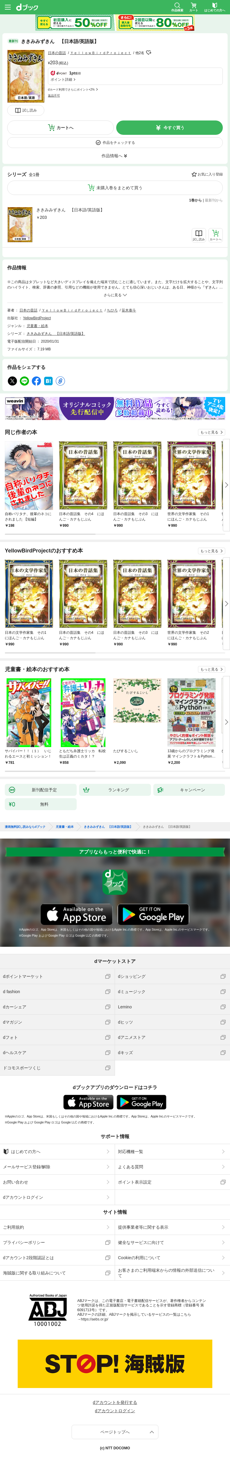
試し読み (29, 110)
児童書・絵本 (37, 326)
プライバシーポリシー (24, 1242)
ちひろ (112, 310)
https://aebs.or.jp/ (94, 1319)
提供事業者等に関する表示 (143, 1227)
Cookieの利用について (139, 1257)
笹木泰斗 (129, 310)
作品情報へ (112, 155)
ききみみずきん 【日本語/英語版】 (70, 209)
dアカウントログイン (23, 1197)
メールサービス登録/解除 (26, 1166)
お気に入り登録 (210, 174)
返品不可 (54, 95)
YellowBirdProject (37, 318)
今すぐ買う (174, 127)
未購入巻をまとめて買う (119, 187)
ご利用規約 (13, 1227)
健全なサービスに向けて (141, 1242)
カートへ (65, 127)
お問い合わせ (15, 1182)
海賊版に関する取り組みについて (34, 1273)
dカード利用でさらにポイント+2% (71, 89)
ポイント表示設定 (135, 1182)
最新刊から (214, 200)
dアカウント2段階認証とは (28, 1257)
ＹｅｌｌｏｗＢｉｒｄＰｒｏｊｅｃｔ (100, 53)
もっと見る (209, 432)
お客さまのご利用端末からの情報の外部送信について (166, 1273)
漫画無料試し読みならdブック (25, 826)
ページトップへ (115, 1432)
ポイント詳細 (61, 79)
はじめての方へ (21, 1152)
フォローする (149, 53)
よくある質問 (130, 1166)
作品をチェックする (119, 143)
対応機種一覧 (130, 1151)
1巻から (195, 200)
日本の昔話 (57, 53)
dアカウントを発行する (115, 1402)
